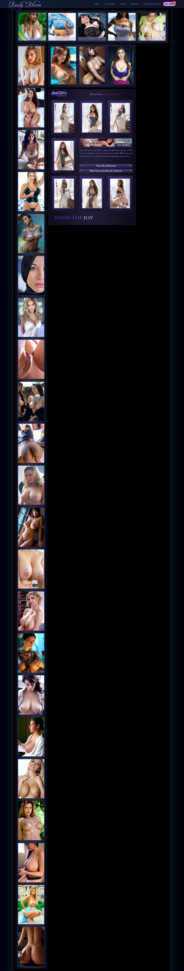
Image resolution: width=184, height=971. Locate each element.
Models (135, 4)
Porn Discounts (152, 4)
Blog (122, 4)
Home (96, 4)
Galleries (110, 4)
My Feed (169, 4)
